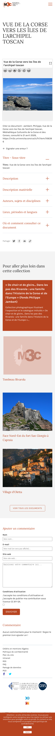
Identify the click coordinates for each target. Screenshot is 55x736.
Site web (7, 554)
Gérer (27, 732)
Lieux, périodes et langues (20, 212)
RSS (4, 661)
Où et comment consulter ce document (22, 225)
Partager (6, 241)
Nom (5, 535)
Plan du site (8, 655)
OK (27, 727)
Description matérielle (17, 190)
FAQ (4, 664)
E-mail (6, 544)
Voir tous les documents (27, 508)
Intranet (6, 658)
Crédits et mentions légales (16, 648)
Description (10, 178)
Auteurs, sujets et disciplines (21, 201)
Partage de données (12, 667)
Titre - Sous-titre (14, 158)
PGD (4, 670)
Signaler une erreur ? (17, 148)
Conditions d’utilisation (14, 591)
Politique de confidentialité (15, 652)
